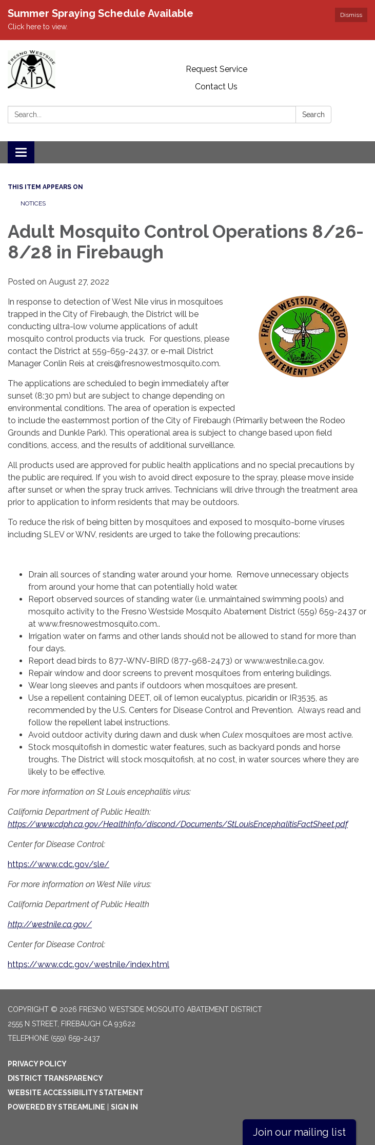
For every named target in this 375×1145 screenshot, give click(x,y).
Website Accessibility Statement (76, 1092)
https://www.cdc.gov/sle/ (58, 864)
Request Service (216, 69)
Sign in (124, 1107)
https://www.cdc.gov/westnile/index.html (88, 964)
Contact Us (216, 86)
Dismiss (351, 14)
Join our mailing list (299, 1132)
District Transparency (55, 1078)
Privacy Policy (37, 1064)
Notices (33, 203)
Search (313, 114)
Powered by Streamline (56, 1107)
